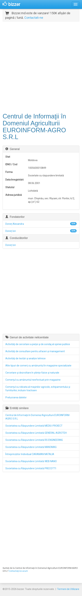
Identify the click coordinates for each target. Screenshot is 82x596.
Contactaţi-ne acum (18, 571)
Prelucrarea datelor (16, 397)
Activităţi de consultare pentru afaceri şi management (35, 351)
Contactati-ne (33, 17)
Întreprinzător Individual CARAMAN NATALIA (29, 454)
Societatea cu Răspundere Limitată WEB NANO (31, 461)
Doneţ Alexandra (14, 223)
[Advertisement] (41, 67)
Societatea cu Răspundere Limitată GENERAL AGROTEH (36, 432)
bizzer (11, 4)
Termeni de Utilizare (68, 589)
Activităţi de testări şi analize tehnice (25, 358)
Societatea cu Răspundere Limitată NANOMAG (31, 447)
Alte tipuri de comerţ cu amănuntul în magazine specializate (38, 365)
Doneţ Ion (10, 231)
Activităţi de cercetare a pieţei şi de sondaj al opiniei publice (37, 344)
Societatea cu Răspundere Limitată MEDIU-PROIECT (34, 425)
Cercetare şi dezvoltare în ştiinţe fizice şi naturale (32, 372)
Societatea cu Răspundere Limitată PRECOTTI (30, 468)
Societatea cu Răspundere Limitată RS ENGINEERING (34, 440)
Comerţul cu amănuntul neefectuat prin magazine (33, 379)
